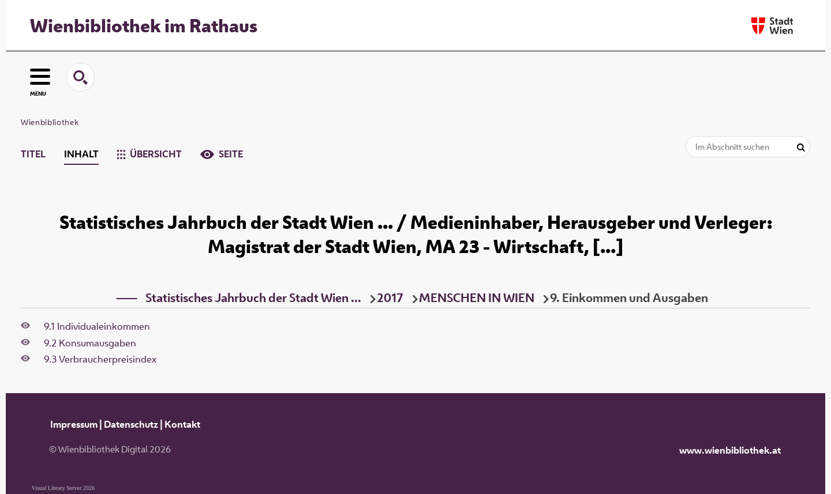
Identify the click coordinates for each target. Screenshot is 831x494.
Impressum (74, 424)
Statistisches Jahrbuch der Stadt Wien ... (253, 297)
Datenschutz (131, 424)
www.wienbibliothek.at (730, 450)
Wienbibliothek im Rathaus (143, 25)
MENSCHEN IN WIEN (476, 297)
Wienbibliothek (49, 122)
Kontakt (182, 424)
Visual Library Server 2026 (63, 488)
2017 (390, 297)
